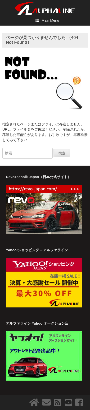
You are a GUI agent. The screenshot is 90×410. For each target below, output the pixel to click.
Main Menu (50, 20)
